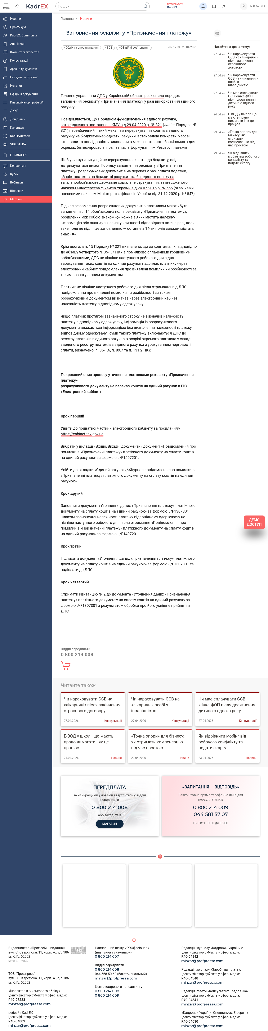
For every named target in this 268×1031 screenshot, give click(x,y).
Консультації (15, 61)
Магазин (12, 199)
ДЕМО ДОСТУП (254, 522)
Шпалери (13, 191)
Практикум (14, 27)
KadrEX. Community (20, 36)
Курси (10, 174)
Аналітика (13, 44)
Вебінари (13, 183)
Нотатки (12, 86)
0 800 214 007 (107, 957)
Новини (12, 19)
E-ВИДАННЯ (15, 155)
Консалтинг (15, 166)
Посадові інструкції (20, 77)
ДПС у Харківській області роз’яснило (130, 95)
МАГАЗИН (109, 824)
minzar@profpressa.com (29, 1004)
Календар (13, 128)
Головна (67, 19)
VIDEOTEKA (14, 144)
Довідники (14, 119)
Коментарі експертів (21, 52)
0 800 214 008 (107, 970)
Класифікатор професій (23, 103)
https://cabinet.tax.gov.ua (82, 434)
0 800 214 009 (210, 807)
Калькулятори (16, 136)
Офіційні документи (20, 94)
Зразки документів (20, 69)
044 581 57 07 (211, 814)
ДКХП (10, 111)
